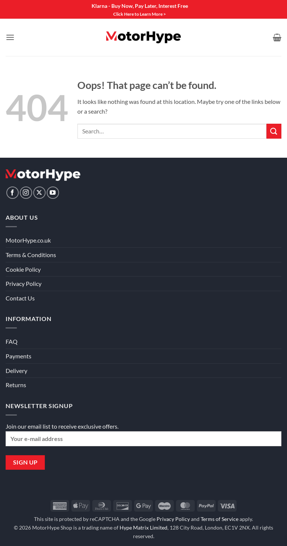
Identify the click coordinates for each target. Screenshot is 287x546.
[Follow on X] (39, 192)
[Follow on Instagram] (26, 192)
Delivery (16, 370)
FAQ (12, 341)
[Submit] (273, 131)
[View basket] (277, 37)
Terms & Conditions (31, 254)
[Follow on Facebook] (12, 192)
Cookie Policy (23, 269)
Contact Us (20, 298)
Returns (16, 384)
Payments (18, 356)
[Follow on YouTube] (53, 192)
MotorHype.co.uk (28, 240)
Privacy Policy (23, 283)
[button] (10, 37)
